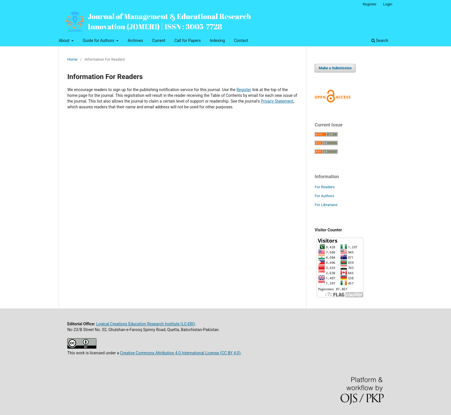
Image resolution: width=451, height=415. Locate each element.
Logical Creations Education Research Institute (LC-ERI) (145, 324)
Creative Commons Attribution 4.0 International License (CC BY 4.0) (180, 353)
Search (379, 40)
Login (387, 4)
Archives (135, 40)
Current (158, 40)
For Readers (325, 187)
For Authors (324, 196)
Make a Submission (335, 68)
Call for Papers (187, 40)
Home (72, 59)
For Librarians (326, 205)
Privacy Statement (277, 101)
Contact (241, 40)
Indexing (217, 40)
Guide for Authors (99, 40)
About (64, 40)
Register (370, 4)
